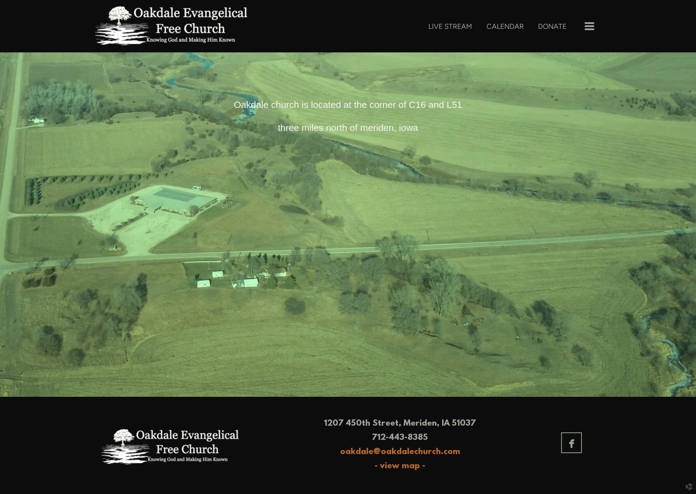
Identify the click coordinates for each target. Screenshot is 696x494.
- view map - (400, 466)
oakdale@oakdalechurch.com (400, 452)
